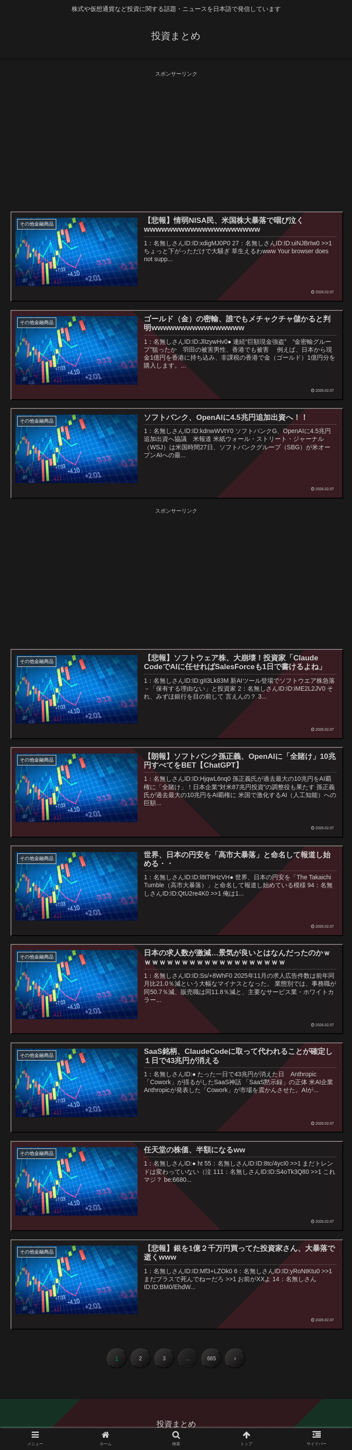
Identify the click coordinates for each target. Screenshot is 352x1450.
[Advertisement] (176, 140)
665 (211, 1359)
